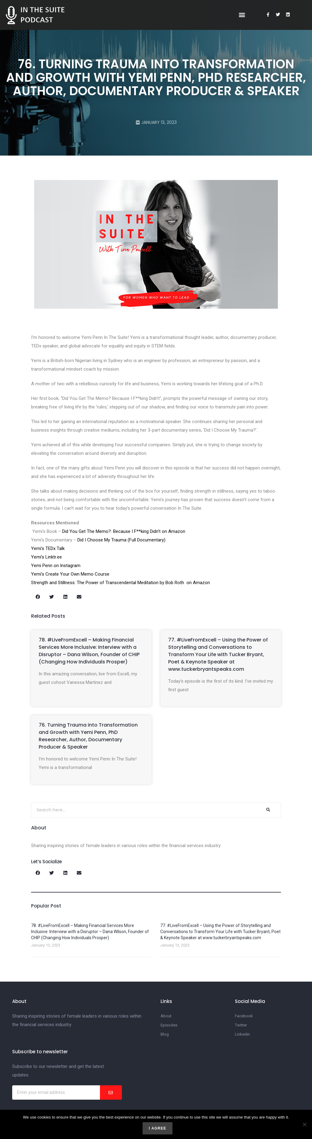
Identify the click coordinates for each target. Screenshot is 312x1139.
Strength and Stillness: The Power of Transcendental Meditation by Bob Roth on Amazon (121, 582)
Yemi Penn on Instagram (55, 565)
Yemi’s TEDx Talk (48, 548)
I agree (157, 1128)
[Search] (268, 810)
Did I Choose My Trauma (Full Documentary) (121, 540)
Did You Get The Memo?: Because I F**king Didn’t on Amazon (123, 531)
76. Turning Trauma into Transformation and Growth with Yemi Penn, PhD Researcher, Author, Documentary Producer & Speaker (88, 735)
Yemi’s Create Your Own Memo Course (70, 574)
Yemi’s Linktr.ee (48, 557)
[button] (242, 14)
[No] (304, 1124)
